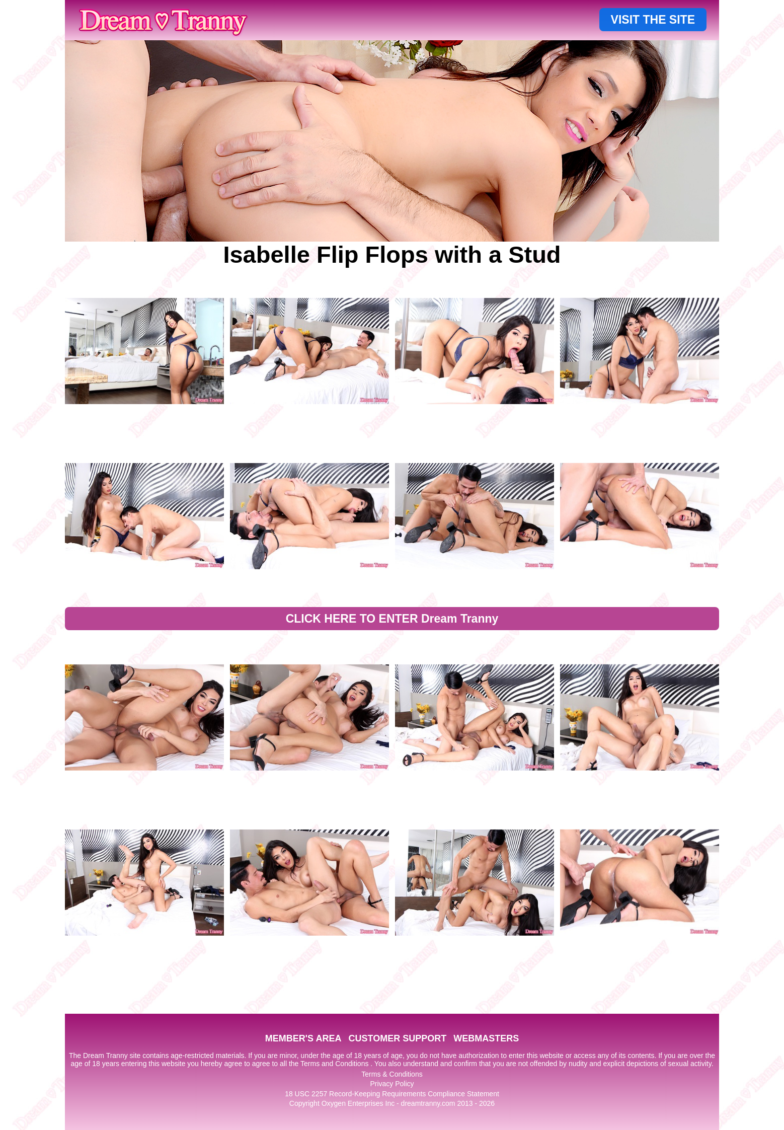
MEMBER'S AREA (303, 1038)
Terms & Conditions (391, 1074)
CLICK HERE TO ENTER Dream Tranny (392, 618)
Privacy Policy (392, 1084)
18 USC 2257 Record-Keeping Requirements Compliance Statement (392, 1094)
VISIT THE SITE (653, 19)
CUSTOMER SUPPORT (397, 1038)
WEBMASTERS (486, 1038)
